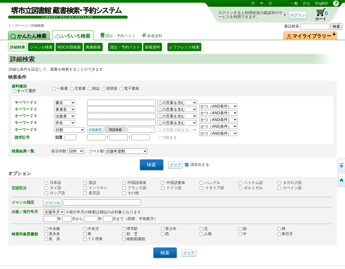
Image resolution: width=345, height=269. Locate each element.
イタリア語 (212, 188)
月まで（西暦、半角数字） (130, 218)
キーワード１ (26, 102)
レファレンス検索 (184, 47)
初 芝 (130, 234)
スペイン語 (289, 188)
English (321, 3)
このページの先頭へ (341, 165)
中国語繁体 (173, 182)
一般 (294, 3)
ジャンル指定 (23, 202)
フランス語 (134, 188)
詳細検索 (17, 47)
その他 (130, 193)
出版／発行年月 (25, 211)
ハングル (210, 182)
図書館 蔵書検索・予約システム (64, 11)
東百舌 (285, 234)
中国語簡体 (134, 182)
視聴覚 (112, 88)
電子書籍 (131, 88)
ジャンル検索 (41, 47)
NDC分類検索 (69, 47)
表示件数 (67, 151)
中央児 (91, 228)
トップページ (17, 25)
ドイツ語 (171, 188)
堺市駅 (130, 228)
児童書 (80, 88)
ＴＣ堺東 (93, 239)
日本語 (52, 182)
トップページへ (341, 180)
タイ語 (52, 188)
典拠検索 (93, 47)
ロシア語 (54, 193)
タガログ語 (289, 182)
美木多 (52, 234)
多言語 (91, 193)
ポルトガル (251, 188)
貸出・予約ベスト (125, 47)
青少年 (169, 228)
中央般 (52, 228)
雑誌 (96, 88)
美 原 (52, 239)
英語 (89, 182)
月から (72, 218)
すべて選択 (26, 91)
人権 (206, 234)
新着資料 (152, 47)
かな (306, 3)
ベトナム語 (251, 182)
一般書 (62, 88)
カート (319, 14)
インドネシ (95, 188)
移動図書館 (133, 239)
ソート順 (118, 151)
